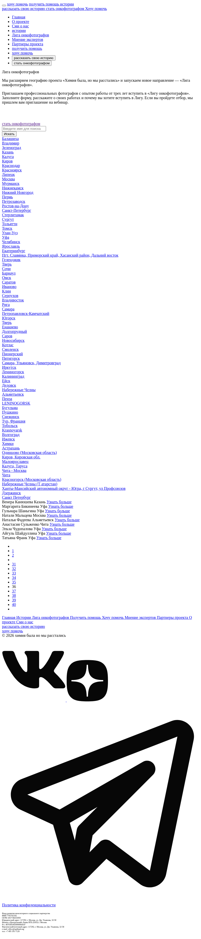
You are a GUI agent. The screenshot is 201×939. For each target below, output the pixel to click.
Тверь (7, 264)
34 (14, 578)
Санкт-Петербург (16, 210)
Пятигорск (11, 358)
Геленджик (11, 260)
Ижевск (8, 439)
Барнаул (8, 273)
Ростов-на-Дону (15, 206)
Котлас (7, 345)
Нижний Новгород (17, 192)
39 (14, 600)
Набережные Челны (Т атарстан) (29, 484)
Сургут (8, 219)
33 (14, 573)
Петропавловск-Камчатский (25, 313)
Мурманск (10, 183)
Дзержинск (11, 493)
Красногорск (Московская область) (31, 479)
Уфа (5, 237)
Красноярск (12, 170)
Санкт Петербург (16, 497)
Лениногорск (13, 372)
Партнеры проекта (27, 44)
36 (14, 586)
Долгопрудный (14, 331)
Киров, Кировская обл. (21, 457)
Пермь (7, 197)
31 (14, 564)
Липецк (8, 174)
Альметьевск (13, 394)
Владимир (10, 143)
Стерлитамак (13, 215)
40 (14, 604)
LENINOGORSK (16, 403)
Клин (6, 291)
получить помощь (27, 48)
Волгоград (10, 435)
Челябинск (11, 242)
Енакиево (10, 327)
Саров (7, 336)
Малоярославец (15, 461)
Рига (6, 304)
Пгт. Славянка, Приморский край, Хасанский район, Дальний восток (60, 255)
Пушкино (10, 412)
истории (19, 30)
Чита (6, 475)
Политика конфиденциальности (29, 905)
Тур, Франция (13, 421)
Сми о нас (20, 26)
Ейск (6, 381)
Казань (8, 152)
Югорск (8, 318)
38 (14, 595)
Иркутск (9, 367)
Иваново (9, 287)
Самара (8, 309)
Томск (7, 228)
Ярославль (11, 246)
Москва (8, 179)
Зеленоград (11, 147)
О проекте (20, 21)
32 (14, 569)
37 (14, 591)
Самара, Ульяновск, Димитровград (31, 363)
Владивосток (13, 300)
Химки (8, 443)
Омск (6, 278)
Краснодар (11, 165)
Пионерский (12, 354)
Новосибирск (13, 340)
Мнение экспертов (27, 39)
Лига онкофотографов (30, 35)
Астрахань (11, 448)
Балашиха (10, 139)
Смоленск (10, 349)
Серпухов (10, 295)
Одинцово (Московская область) (29, 452)
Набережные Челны (19, 390)
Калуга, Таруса (14, 466)
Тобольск (10, 426)
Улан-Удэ (10, 233)
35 (14, 582)
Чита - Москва (14, 470)
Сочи (6, 269)
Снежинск (10, 417)
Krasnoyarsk (12, 430)
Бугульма (10, 408)
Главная (18, 17)
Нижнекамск (12, 188)
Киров (7, 161)
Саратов (9, 282)
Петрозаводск (13, 201)
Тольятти (9, 224)
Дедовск (9, 385)
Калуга (8, 156)
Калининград (13, 376)
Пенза (7, 399)
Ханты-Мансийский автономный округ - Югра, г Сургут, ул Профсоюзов (64, 488)
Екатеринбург (13, 251)
